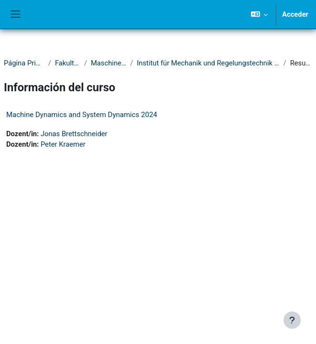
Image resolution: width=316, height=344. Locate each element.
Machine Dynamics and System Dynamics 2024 (81, 114)
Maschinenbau (108, 63)
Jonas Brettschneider (74, 133)
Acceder (295, 14)
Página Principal (24, 63)
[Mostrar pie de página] (292, 320)
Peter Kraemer (63, 144)
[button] (259, 14)
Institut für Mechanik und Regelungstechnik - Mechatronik (208, 63)
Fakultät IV (67, 63)
